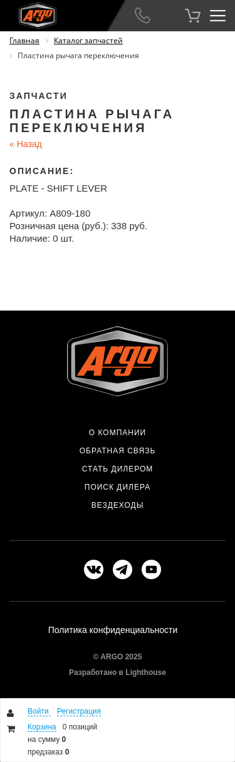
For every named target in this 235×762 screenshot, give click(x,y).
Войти (39, 711)
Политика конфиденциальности (113, 630)
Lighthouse (145, 672)
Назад (25, 144)
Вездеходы (117, 505)
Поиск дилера (117, 487)
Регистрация (79, 711)
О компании (117, 432)
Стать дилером (118, 469)
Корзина (42, 727)
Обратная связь (118, 450)
